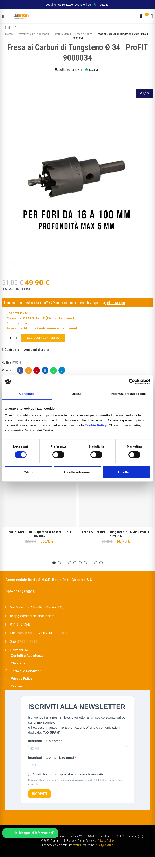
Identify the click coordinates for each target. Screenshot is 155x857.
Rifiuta (28, 472)
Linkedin (45, 370)
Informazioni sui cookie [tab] (128, 393)
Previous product (5, 28)
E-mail (28, 370)
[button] (54, 562)
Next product (16, 28)
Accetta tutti (126, 472)
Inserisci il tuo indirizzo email (51, 757)
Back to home (10, 28)
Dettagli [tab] (77, 393)
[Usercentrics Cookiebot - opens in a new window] (132, 382)
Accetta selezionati (77, 472)
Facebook (20, 370)
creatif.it (77, 845)
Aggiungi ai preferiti (38, 349)
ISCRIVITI (39, 794)
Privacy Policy (106, 840)
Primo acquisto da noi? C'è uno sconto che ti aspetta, (55, 302)
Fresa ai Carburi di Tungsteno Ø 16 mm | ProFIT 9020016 (116, 534)
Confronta (12, 349)
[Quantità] (10, 338)
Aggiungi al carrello (43, 338)
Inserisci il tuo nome (44, 741)
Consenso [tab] (26, 393)
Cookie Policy (96, 425)
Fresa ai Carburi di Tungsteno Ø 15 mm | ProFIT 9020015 (39, 534)
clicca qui (116, 302)
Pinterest (37, 370)
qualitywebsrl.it (104, 845)
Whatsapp (53, 370)
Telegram (62, 370)
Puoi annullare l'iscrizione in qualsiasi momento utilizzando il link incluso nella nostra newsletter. (75, 782)
